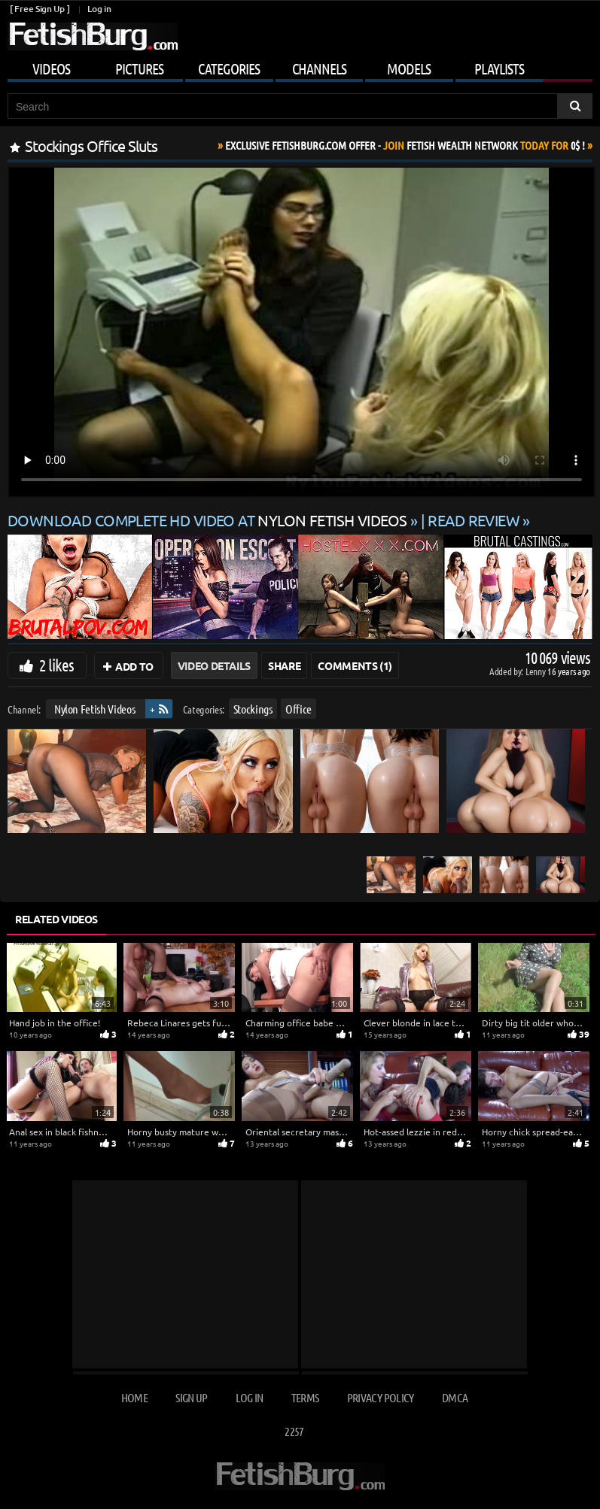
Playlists (499, 68)
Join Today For (405, 145)
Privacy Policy (380, 1397)
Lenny (536, 671)
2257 (294, 1431)
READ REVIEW (473, 520)
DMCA (455, 1397)
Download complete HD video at (209, 520)
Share (284, 665)
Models (409, 68)
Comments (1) (355, 665)
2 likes (56, 664)
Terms (305, 1397)
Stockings (253, 708)
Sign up (191, 1397)
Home (134, 1397)
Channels (319, 68)
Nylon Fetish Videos (94, 708)
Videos (51, 68)
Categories (229, 68)
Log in (99, 8)
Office (298, 708)
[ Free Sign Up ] (39, 8)
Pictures (139, 68)
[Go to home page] (93, 36)
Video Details (214, 665)
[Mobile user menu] (300, 66)
